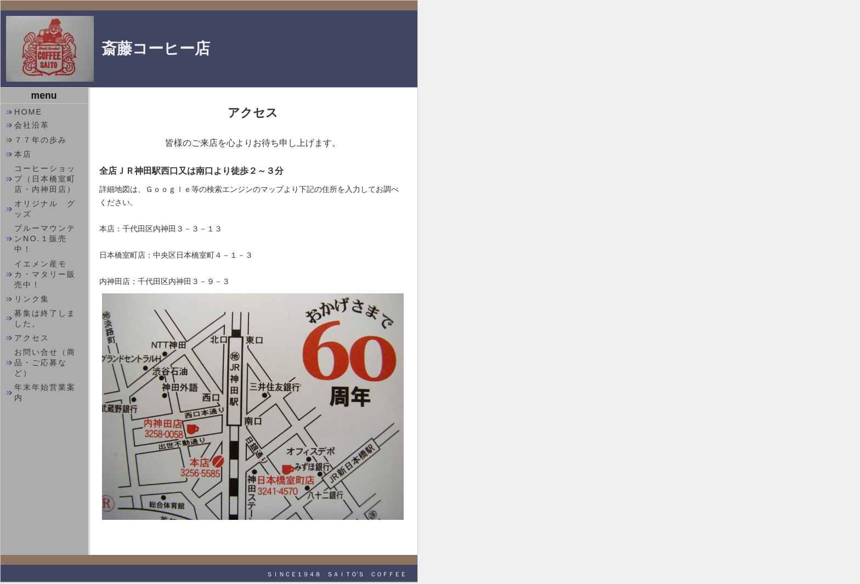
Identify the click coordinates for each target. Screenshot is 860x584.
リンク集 (31, 298)
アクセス (31, 337)
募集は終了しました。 (45, 318)
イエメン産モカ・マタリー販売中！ (45, 274)
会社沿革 (31, 125)
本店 (23, 154)
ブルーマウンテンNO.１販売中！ (45, 238)
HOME (28, 111)
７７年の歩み (40, 139)
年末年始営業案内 (45, 392)
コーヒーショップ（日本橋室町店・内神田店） (45, 179)
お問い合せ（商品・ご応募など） (45, 362)
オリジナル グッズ (45, 208)
